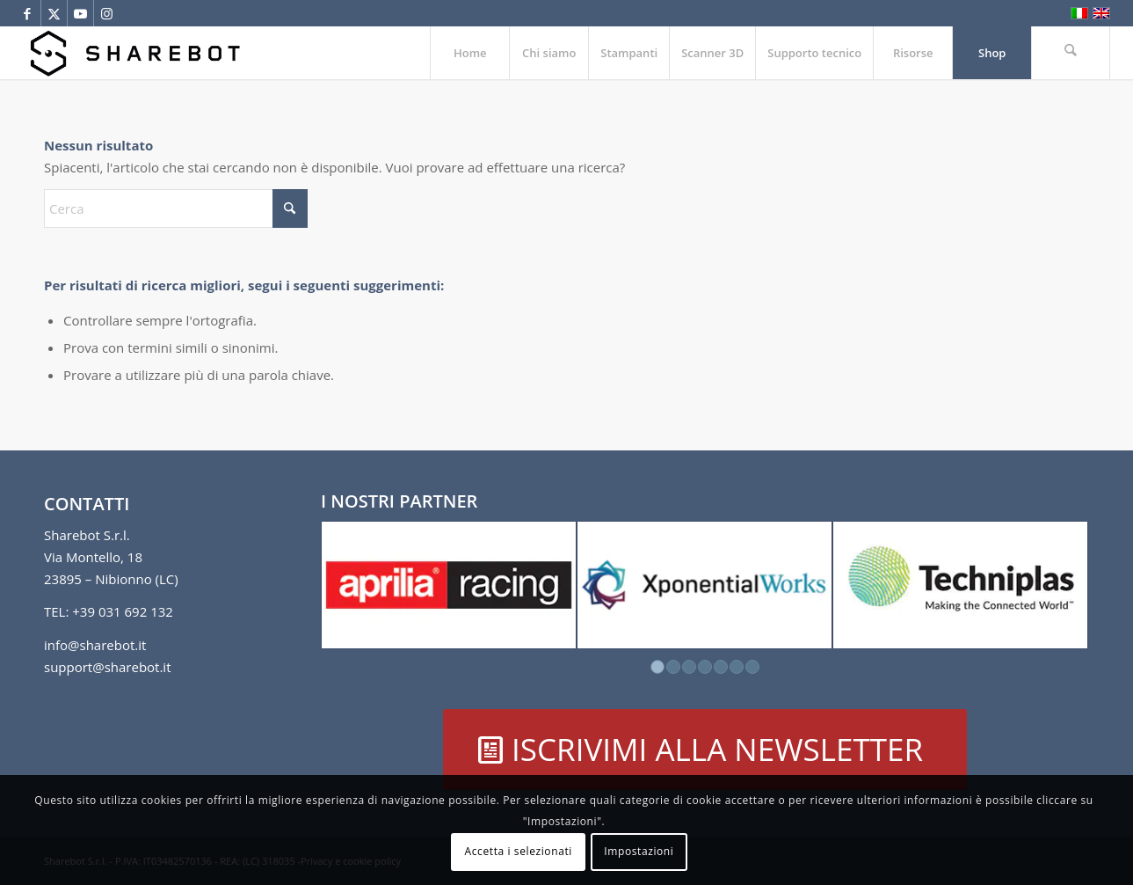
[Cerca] (1070, 52)
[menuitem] (469, 52)
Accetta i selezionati (518, 851)
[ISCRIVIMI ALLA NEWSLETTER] (705, 749)
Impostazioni (638, 851)
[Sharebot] (134, 52)
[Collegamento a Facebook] (27, 13)
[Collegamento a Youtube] (80, 13)
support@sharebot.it (107, 667)
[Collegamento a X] (54, 13)
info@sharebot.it (95, 645)
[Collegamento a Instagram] (107, 13)
